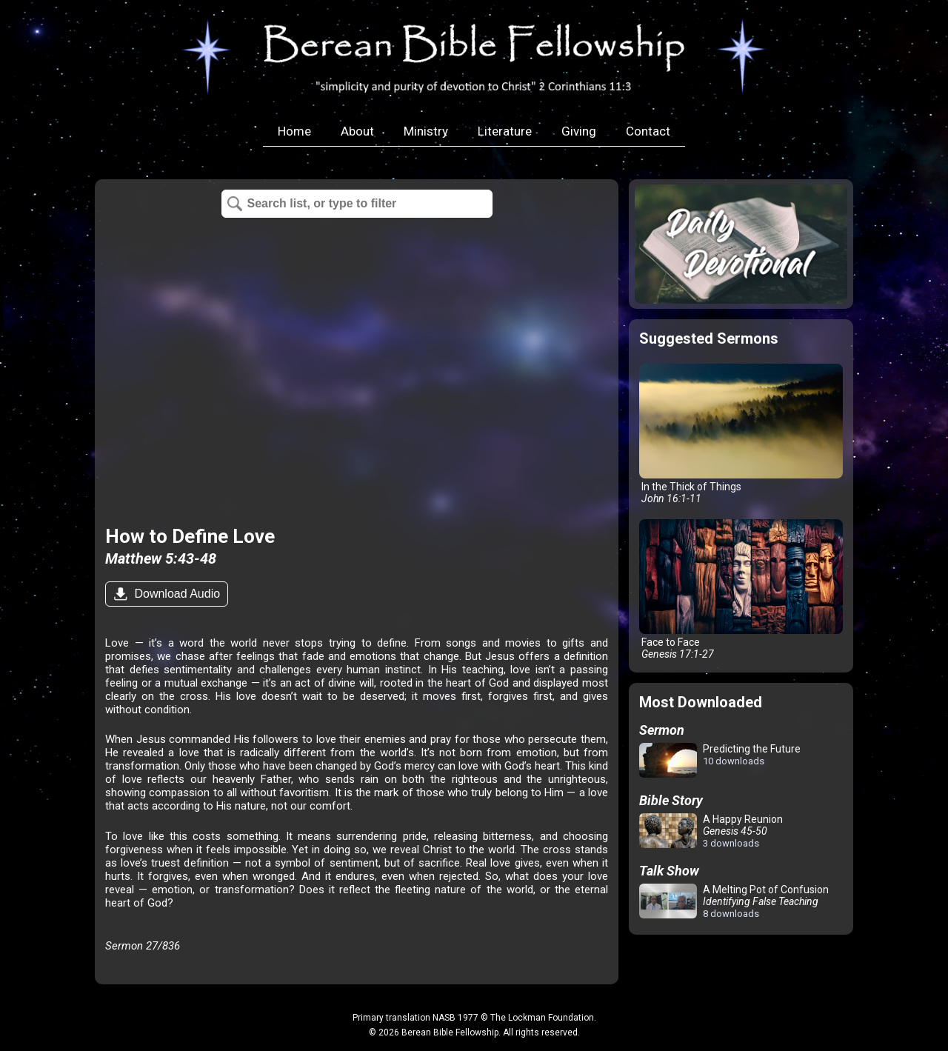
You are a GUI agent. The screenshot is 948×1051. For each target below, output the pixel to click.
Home (294, 131)
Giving (578, 131)
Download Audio (175, 593)
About (357, 131)
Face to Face (741, 589)
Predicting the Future (720, 761)
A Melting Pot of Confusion (734, 901)
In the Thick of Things (741, 434)
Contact (648, 131)
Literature (505, 131)
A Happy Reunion (711, 831)
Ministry (426, 131)
